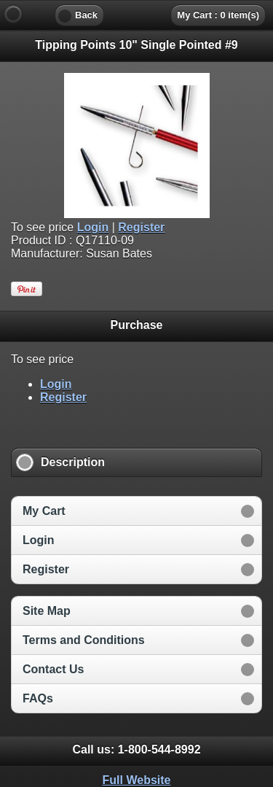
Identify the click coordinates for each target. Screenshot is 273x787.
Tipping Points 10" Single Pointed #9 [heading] (136, 45)
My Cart (44, 511)
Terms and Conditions (84, 640)
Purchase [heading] (136, 325)
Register (141, 227)
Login (93, 227)
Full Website (137, 780)
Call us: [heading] (136, 749)
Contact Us (53, 669)
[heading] (136, 14)
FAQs (38, 698)
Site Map (47, 611)
